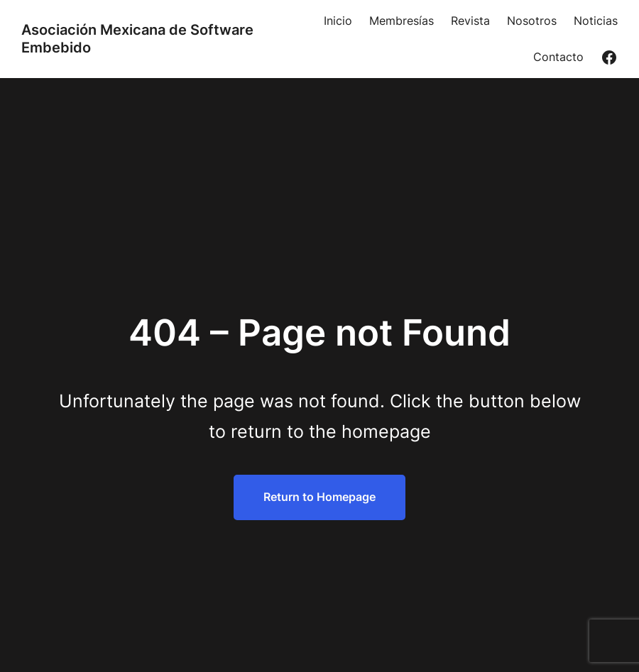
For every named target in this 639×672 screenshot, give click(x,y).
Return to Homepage (319, 497)
